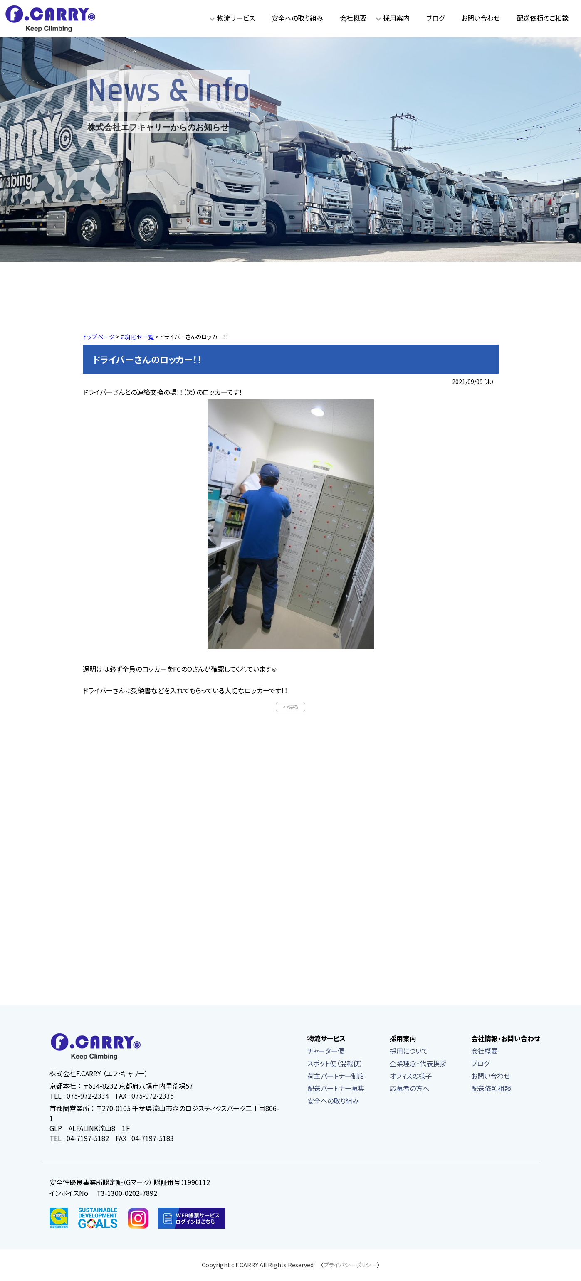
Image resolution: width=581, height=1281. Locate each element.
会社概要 (353, 18)
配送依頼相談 (491, 1089)
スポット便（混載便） (335, 1064)
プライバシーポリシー (350, 1265)
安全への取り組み (297, 18)
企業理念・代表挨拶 (418, 1064)
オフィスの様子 (411, 1076)
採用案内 (396, 18)
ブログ (435, 18)
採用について (409, 1052)
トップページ (99, 337)
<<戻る (290, 707)
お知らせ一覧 (137, 337)
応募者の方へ (409, 1089)
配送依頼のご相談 (543, 18)
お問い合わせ (480, 18)
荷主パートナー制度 (336, 1076)
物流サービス (236, 18)
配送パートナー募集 (336, 1089)
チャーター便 (325, 1052)
